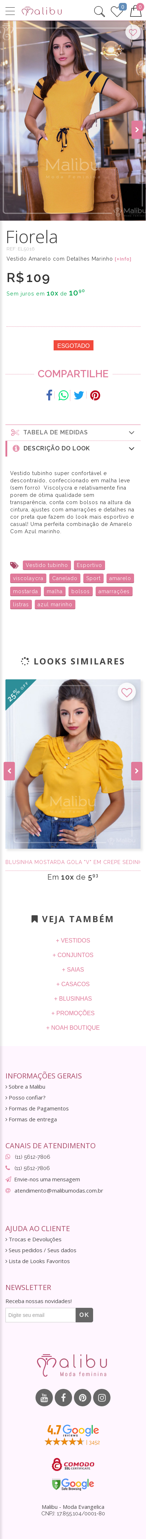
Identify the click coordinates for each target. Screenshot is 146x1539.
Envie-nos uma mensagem (47, 1179)
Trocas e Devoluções (33, 1239)
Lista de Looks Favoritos (37, 1261)
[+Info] (123, 259)
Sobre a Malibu (25, 1086)
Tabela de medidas (73, 432)
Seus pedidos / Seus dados (40, 1250)
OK (84, 1315)
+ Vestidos (73, 940)
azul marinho (55, 604)
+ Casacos (72, 984)
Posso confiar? (25, 1097)
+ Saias (73, 970)
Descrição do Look (74, 448)
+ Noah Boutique (73, 1028)
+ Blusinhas (73, 999)
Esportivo (89, 565)
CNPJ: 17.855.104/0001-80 (73, 1513)
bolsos (80, 591)
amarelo (120, 578)
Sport (93, 578)
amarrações (114, 591)
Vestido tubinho (47, 565)
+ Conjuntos (73, 955)
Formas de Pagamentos (37, 1108)
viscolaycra (28, 578)
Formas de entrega (31, 1119)
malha (55, 591)
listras (21, 604)
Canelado (65, 578)
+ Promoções (73, 1013)
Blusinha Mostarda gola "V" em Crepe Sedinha (73, 862)
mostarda (25, 591)
